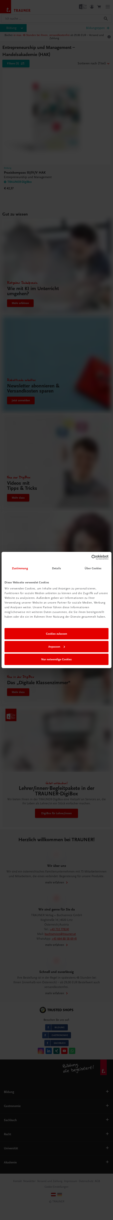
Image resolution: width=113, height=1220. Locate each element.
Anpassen (56, 646)
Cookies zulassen (56, 633)
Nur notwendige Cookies (56, 659)
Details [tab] (56, 568)
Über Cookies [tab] (93, 568)
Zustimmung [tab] (20, 568)
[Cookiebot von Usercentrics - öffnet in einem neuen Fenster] (91, 557)
